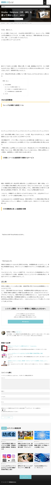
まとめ (5, 94)
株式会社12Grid (12, 482)
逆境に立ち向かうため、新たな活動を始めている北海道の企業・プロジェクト (25, 445)
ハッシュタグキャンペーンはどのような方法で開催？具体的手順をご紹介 (25, 353)
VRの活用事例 (7, 85)
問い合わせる (25, 321)
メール (3, 396)
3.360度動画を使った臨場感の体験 (13, 91)
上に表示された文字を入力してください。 (10, 411)
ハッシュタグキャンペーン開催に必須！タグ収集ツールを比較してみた (41, 445)
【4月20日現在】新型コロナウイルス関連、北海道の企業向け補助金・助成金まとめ (8, 446)
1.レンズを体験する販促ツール (12, 87)
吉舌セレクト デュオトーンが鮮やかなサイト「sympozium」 (22, 346)
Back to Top (25, 477)
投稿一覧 (18, 331)
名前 (2, 391)
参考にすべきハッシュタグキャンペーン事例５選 (25, 466)
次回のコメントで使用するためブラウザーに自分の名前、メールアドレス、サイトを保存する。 (21, 408)
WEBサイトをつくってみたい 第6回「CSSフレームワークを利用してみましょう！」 (28, 360)
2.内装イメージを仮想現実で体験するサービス (16, 89)
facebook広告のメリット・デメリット (40, 466)
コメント (3, 377)
